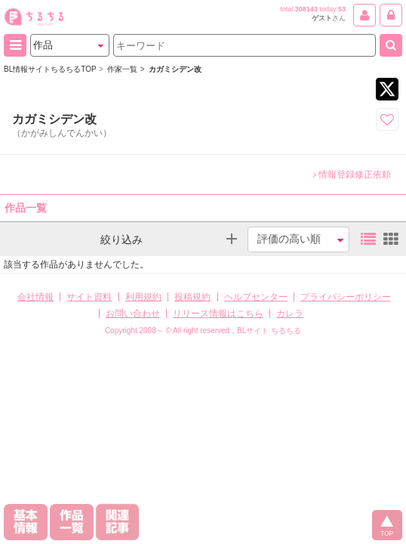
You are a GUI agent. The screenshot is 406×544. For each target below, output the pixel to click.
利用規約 (143, 296)
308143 (306, 9)
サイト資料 (89, 296)
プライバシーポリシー (345, 296)
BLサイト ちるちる (269, 330)
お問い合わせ (133, 313)
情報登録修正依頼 (352, 174)
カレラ (289, 313)
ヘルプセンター (256, 296)
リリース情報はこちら (218, 313)
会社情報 (35, 296)
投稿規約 (192, 296)
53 (342, 9)
